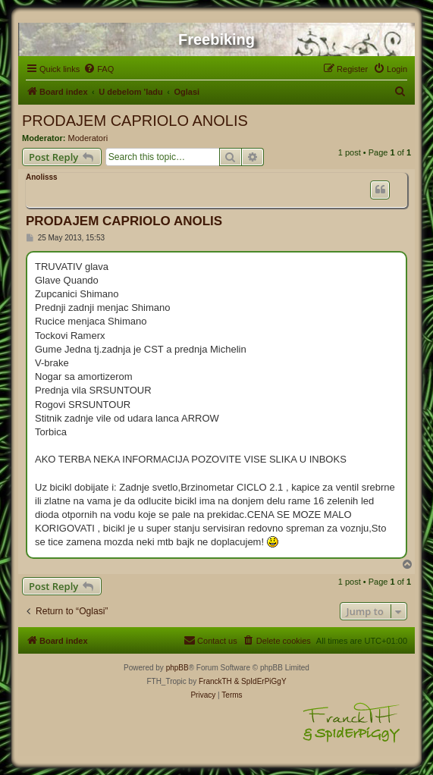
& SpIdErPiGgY (260, 681)
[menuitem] (98, 69)
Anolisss (42, 177)
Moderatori (88, 138)
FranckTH (215, 681)
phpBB (177, 668)
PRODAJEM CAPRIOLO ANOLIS (135, 120)
